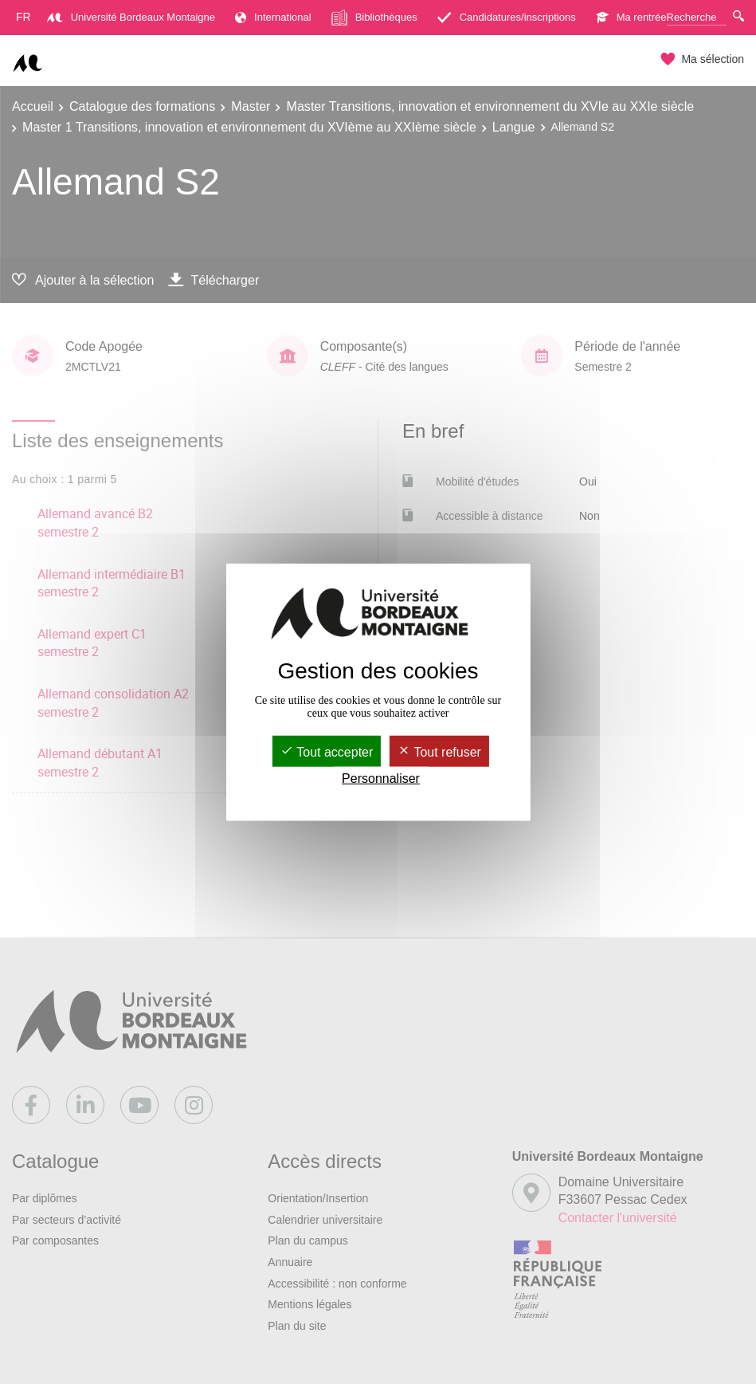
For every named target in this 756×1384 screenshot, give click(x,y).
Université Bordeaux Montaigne (131, 17)
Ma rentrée (631, 17)
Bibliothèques (374, 18)
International (273, 17)
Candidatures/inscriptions (506, 17)
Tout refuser (439, 752)
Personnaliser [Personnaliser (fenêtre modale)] (381, 778)
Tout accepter (326, 752)
